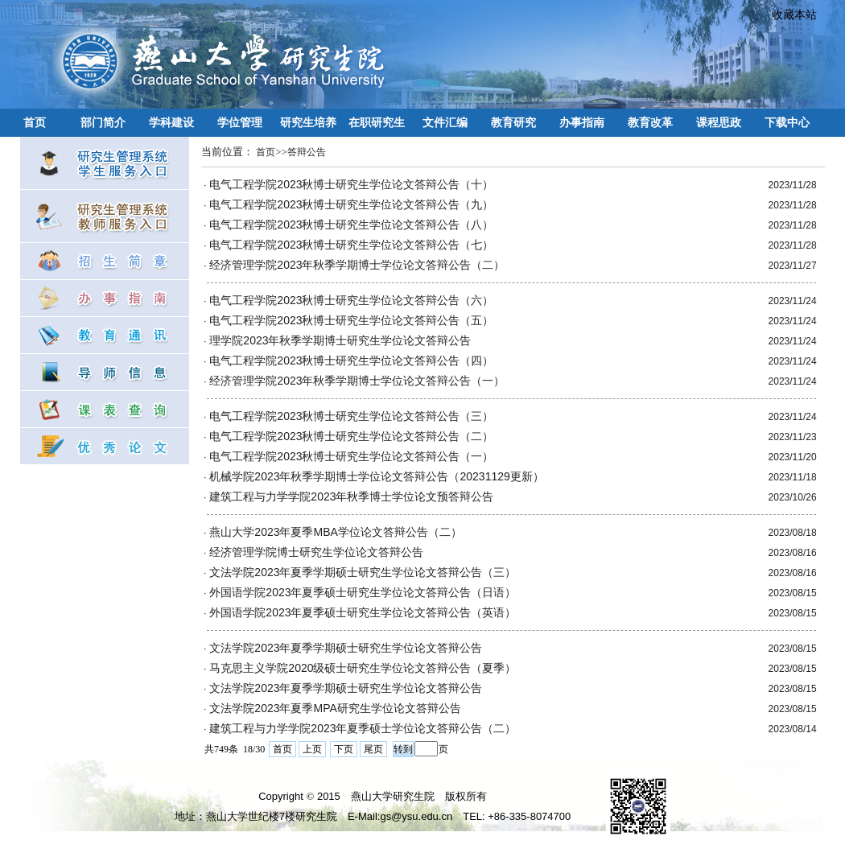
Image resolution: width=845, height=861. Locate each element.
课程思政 (718, 122)
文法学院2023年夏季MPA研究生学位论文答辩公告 (334, 708)
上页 (312, 749)
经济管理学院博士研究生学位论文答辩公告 (316, 552)
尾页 (373, 749)
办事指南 (581, 122)
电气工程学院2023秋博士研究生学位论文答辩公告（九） (351, 204)
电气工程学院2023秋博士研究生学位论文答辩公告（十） (351, 184)
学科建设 (171, 122)
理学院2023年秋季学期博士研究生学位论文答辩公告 (340, 340)
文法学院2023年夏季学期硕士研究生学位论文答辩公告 (345, 647)
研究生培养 (308, 122)
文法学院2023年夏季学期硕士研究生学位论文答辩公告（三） (362, 572)
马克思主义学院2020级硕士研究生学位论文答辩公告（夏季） (362, 667)
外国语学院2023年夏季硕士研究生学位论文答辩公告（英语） (362, 612)
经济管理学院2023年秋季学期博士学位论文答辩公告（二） (357, 264)
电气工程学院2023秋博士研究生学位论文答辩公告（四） (351, 360)
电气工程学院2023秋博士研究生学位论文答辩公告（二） (351, 436)
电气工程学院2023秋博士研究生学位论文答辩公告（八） (351, 224)
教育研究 (513, 122)
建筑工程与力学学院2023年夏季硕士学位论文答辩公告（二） (362, 728)
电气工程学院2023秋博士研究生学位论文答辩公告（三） (351, 416)
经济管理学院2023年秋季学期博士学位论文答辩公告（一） (357, 380)
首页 (34, 122)
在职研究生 (376, 122)
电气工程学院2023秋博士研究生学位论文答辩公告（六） (351, 300)
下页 (343, 749)
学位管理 (239, 122)
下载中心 (787, 122)
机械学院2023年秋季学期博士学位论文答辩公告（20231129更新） (376, 476)
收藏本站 (788, 14)
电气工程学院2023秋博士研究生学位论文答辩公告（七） (351, 244)
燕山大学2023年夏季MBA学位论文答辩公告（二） (335, 531)
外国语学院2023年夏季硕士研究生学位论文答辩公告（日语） (362, 592)
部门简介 (103, 122)
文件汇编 (445, 122)
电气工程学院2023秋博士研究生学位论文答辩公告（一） (351, 456)
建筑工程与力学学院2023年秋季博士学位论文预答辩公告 (351, 496)
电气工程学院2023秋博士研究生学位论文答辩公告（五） (351, 320)
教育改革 (650, 122)
